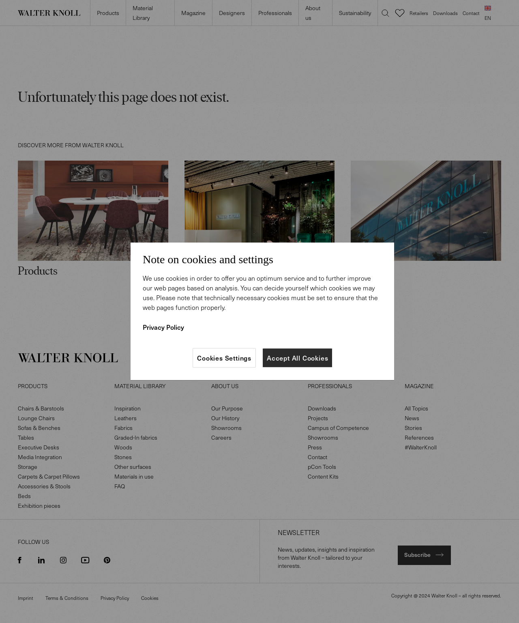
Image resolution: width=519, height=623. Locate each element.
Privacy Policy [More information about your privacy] (163, 327)
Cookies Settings (224, 358)
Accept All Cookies (297, 358)
